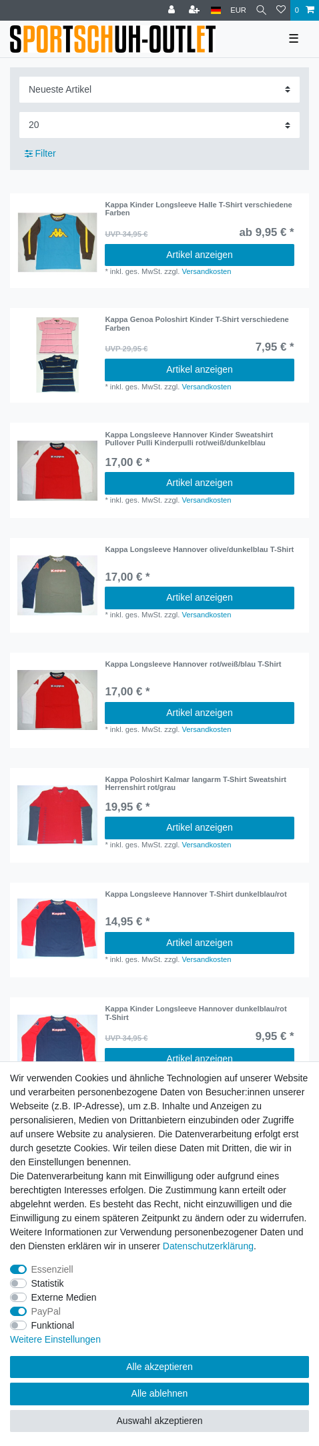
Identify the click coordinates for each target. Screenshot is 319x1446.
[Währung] (238, 10)
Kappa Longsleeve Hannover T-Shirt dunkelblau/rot (195, 894)
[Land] (216, 10)
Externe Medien (64, 1297)
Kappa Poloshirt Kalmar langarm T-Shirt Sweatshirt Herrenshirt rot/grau (195, 783)
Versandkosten (206, 271)
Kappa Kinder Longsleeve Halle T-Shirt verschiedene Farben (198, 209)
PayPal (46, 1311)
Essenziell (52, 1269)
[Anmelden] (173, 10)
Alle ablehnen (159, 1393)
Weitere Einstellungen (55, 1339)
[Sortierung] (159, 90)
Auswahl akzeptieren (159, 1420)
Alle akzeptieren (159, 1366)
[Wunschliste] (281, 10)
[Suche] (261, 10)
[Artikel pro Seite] (159, 125)
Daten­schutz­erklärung (208, 1246)
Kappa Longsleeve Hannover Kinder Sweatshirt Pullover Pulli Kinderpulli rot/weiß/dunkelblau (189, 439)
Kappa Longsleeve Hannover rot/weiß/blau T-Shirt (193, 664)
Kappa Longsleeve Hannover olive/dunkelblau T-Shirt (199, 549)
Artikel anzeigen (199, 254)
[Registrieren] (195, 10)
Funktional (53, 1325)
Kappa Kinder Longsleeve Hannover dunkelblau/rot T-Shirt (195, 1013)
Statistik (47, 1283)
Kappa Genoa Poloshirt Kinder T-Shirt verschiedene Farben (196, 323)
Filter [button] (40, 154)
